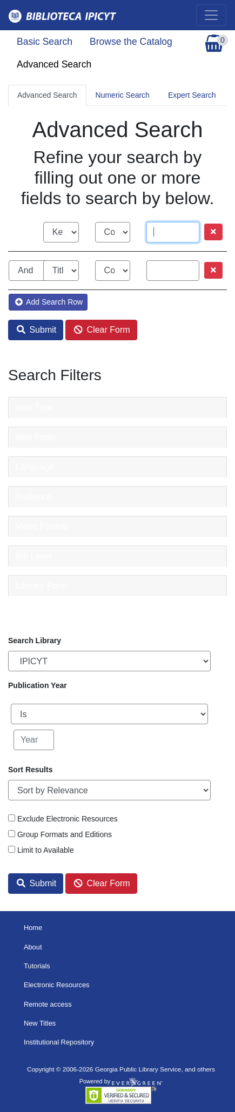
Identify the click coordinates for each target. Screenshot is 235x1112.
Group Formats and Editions (64, 834)
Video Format (42, 526)
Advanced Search (54, 64)
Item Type (34, 407)
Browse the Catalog (131, 41)
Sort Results (30, 769)
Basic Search (44, 41)
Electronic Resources (57, 985)
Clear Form (102, 329)
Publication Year (37, 685)
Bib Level (33, 556)
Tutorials (37, 966)
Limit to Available (45, 850)
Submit (36, 329)
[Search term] (172, 232)
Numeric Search (123, 95)
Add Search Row (49, 302)
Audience (34, 496)
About (33, 947)
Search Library (34, 640)
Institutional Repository (59, 1042)
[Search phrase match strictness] (113, 232)
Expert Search (192, 95)
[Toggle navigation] (211, 15)
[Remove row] (213, 232)
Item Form (35, 437)
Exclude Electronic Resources (67, 818)
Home (33, 928)
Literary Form (41, 585)
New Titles (40, 1023)
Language (35, 466)
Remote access (48, 1004)
